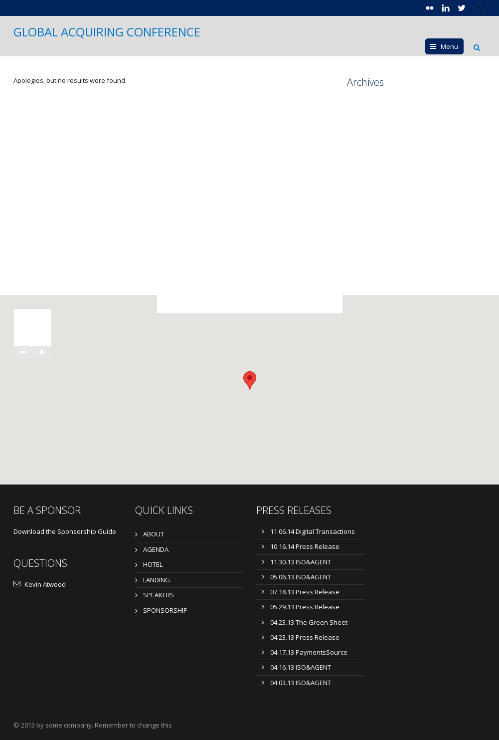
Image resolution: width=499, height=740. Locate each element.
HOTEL (153, 564)
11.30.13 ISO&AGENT (300, 561)
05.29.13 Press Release (304, 606)
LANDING (156, 579)
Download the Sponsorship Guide (64, 531)
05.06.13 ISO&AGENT (300, 576)
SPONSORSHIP (165, 610)
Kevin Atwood (39, 584)
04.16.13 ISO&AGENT (300, 667)
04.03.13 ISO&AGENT (300, 682)
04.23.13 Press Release (304, 637)
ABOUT (153, 533)
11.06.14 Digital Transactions (312, 531)
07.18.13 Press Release (304, 591)
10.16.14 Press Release (304, 546)
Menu (449, 46)
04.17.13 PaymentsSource (308, 652)
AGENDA (155, 549)
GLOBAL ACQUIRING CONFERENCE (106, 32)
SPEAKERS (158, 594)
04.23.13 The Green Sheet (308, 622)
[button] (249, 380)
